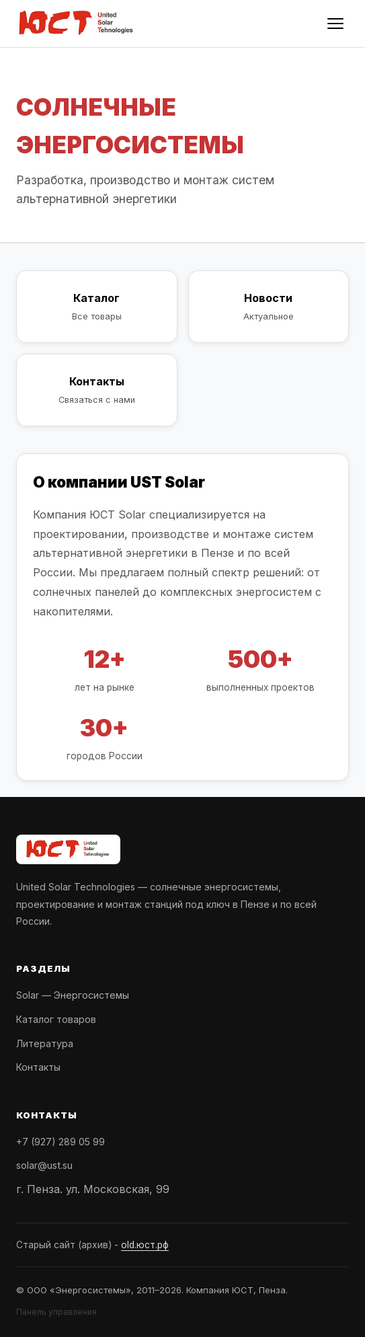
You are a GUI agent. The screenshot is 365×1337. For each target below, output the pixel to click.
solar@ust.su (44, 1165)
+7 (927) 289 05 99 (60, 1141)
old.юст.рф (145, 1244)
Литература (44, 1043)
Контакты (38, 1067)
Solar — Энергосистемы (72, 995)
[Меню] (335, 23)
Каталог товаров (56, 1019)
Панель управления (56, 1312)
